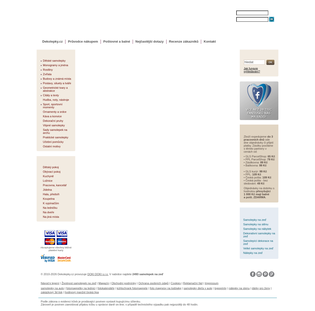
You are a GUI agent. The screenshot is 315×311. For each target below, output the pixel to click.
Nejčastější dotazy (149, 41)
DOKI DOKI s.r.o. (98, 274)
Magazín (103, 283)
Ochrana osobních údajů (153, 283)
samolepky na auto (52, 288)
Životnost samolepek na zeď (78, 283)
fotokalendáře (106, 288)
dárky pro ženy (261, 288)
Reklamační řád (192, 283)
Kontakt (210, 41)
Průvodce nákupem (83, 41)
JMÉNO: (232, 13)
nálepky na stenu (239, 288)
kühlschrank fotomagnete (132, 288)
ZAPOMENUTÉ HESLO (249, 24)
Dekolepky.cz (52, 41)
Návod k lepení (50, 283)
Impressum (211, 283)
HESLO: (231, 19)
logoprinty (220, 288)
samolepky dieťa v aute (198, 288)
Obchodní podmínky (123, 283)
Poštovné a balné (116, 41)
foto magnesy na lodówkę (165, 288)
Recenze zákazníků (184, 41)
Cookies (176, 283)
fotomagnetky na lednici (80, 288)
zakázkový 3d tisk (52, 292)
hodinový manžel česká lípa (82, 292)
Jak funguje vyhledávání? (252, 70)
